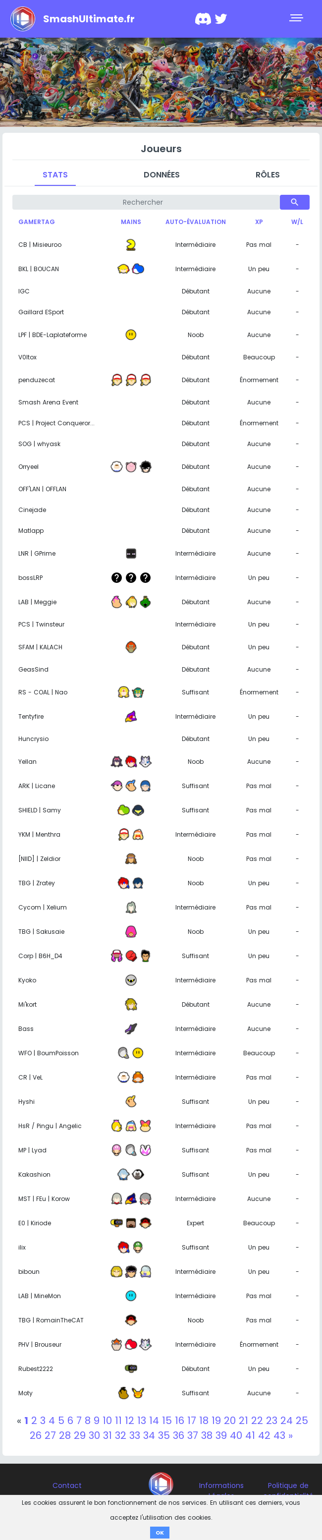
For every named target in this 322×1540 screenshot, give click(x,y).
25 (302, 1420)
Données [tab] (162, 174)
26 (36, 1435)
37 (192, 1435)
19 (216, 1420)
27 (50, 1435)
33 (134, 1435)
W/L (297, 222)
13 (141, 1420)
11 (118, 1420)
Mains (131, 222)
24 (286, 1420)
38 (207, 1435)
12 (129, 1420)
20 (230, 1420)
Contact (67, 1485)
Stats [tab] (55, 174)
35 (164, 1435)
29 (80, 1435)
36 (178, 1435)
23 (271, 1420)
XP (259, 222)
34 (149, 1435)
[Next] (290, 1435)
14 (154, 1420)
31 (107, 1435)
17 (191, 1420)
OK (160, 1533)
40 (236, 1435)
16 (179, 1420)
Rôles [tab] (268, 174)
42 (264, 1435)
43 (279, 1435)
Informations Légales (221, 1491)
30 (94, 1435)
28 (65, 1435)
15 (167, 1420)
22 (257, 1420)
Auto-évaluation (195, 222)
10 (107, 1420)
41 (250, 1435)
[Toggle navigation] (297, 18)
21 (243, 1420)
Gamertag (36, 222)
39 (221, 1435)
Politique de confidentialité (288, 1491)
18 (204, 1420)
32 (120, 1435)
